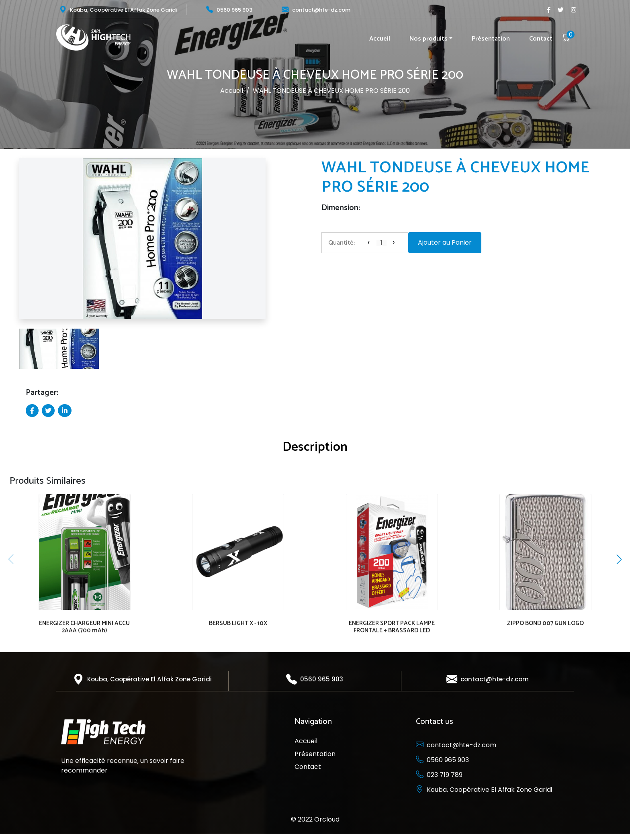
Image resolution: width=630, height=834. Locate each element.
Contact (540, 38)
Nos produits (428, 38)
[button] (11, 242)
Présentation (491, 38)
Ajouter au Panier (445, 242)
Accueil (379, 38)
